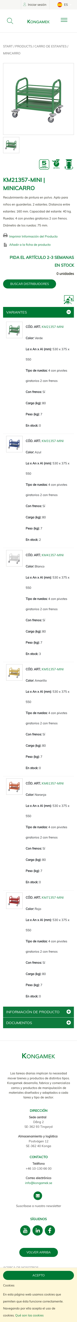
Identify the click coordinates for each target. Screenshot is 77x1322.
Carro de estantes (50, 46)
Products (24, 46)
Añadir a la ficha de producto (30, 245)
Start (8, 46)
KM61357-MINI (53, 783)
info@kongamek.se (38, 1183)
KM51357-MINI (53, 669)
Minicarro (12, 53)
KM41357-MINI (53, 555)
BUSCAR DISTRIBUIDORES (29, 284)
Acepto (38, 1275)
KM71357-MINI (53, 897)
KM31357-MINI (53, 441)
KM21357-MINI (53, 327)
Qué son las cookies (29, 1315)
